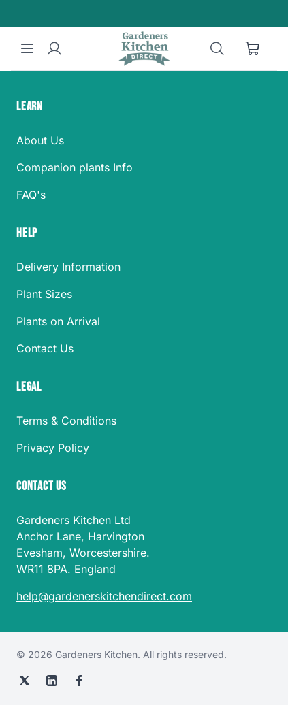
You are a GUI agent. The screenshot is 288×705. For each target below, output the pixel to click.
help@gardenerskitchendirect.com (104, 596)
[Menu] (27, 49)
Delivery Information (68, 267)
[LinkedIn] (52, 680)
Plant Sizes (44, 294)
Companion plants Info (74, 167)
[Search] (217, 49)
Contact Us (45, 348)
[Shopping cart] (252, 49)
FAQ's (31, 194)
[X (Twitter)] (24, 680)
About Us (40, 140)
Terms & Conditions (66, 420)
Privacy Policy (52, 448)
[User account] (54, 49)
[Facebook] (79, 680)
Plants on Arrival (58, 321)
